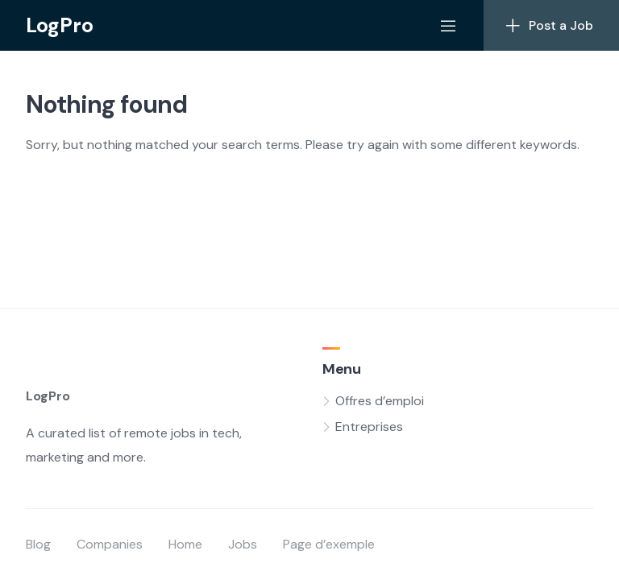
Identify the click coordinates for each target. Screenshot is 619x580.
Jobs (242, 544)
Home (185, 544)
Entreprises (369, 426)
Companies (110, 544)
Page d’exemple (329, 544)
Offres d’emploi (379, 400)
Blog (38, 544)
